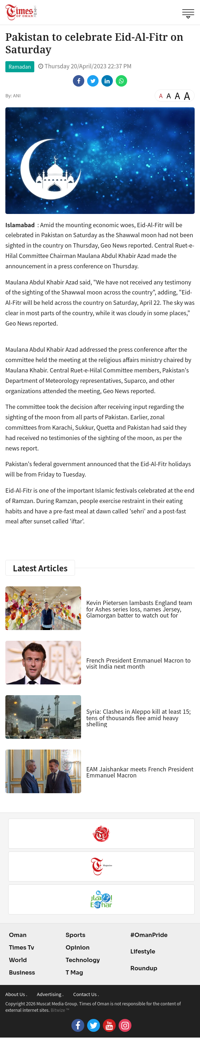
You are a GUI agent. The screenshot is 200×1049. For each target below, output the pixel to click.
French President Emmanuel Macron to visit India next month (138, 663)
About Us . (16, 994)
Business (22, 972)
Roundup (143, 968)
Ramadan (20, 66)
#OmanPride (149, 935)
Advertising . (50, 994)
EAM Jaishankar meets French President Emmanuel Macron (139, 772)
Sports (75, 935)
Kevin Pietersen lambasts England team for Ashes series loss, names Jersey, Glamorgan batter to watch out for (139, 608)
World (18, 960)
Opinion (78, 947)
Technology (83, 960)
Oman (17, 935)
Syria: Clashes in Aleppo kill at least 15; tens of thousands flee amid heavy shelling (138, 717)
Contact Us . (86, 994)
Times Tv (21, 947)
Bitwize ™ (60, 1010)
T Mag (74, 972)
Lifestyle (142, 951)
